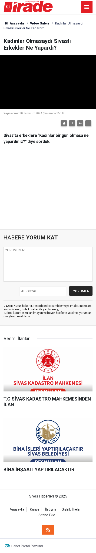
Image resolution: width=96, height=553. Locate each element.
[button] (72, 123)
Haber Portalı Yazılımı (27, 546)
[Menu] (87, 7)
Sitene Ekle (47, 515)
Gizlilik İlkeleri (71, 510)
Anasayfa (13, 23)
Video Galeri (39, 23)
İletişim (50, 510)
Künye (34, 510)
